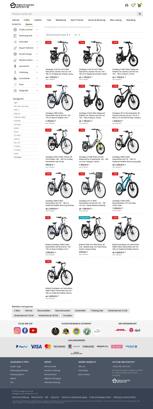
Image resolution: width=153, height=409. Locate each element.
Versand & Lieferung (52, 370)
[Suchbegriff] (73, 5)
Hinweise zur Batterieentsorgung (74, 397)
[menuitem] (127, 5)
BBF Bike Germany (21, 106)
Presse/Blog (83, 370)
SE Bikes (17, 146)
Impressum (55, 397)
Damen (74, 25)
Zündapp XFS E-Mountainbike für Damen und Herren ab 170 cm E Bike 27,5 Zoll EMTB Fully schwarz (126, 115)
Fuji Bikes (17, 124)
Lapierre (17, 139)
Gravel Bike (80, 310)
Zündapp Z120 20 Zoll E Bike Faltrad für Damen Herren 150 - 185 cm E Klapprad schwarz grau (59, 71)
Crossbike (67, 315)
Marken (28, 17)
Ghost (16, 131)
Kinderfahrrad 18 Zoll (48, 315)
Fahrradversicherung (52, 382)
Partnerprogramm (17, 374)
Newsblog (130, 12)
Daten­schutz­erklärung (20, 397)
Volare (16, 153)
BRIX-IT (17, 110)
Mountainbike (43, 310)
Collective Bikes (20, 117)
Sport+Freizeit (77, 12)
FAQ (12, 382)
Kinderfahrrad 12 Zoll (117, 310)
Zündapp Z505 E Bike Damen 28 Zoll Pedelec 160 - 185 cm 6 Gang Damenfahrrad (59, 159)
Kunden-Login (15, 366)
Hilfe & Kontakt (50, 366)
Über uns (81, 366)
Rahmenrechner (50, 374)
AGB (46, 397)
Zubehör (38, 12)
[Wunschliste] (133, 6)
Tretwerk (17, 150)
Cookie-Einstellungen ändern (100, 397)
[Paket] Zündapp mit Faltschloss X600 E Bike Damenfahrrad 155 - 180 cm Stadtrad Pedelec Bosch (126, 246)
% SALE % (16, 17)
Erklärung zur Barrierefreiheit (124, 397)
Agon (16, 102)
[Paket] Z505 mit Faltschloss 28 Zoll (93, 246)
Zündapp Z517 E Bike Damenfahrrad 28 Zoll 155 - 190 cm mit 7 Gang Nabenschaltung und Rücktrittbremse (92, 203)
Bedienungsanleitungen (19, 370)
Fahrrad (15, 12)
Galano (16, 128)
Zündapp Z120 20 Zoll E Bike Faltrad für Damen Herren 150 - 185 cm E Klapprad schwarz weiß (93, 71)
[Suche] (102, 5)
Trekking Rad (97, 310)
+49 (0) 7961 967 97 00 (121, 366)
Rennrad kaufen (62, 310)
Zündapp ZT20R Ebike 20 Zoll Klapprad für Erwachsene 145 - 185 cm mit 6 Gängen (93, 159)
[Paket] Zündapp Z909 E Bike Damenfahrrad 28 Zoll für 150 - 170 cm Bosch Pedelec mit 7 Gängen (58, 246)
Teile (49, 12)
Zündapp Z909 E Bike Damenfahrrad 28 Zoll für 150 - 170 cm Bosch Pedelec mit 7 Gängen (58, 115)
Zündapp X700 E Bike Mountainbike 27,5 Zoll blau (124, 202)
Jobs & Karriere (84, 374)
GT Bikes (17, 135)
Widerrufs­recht (37, 397)
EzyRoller (17, 120)
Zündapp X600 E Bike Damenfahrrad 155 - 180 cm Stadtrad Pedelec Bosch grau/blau (60, 203)
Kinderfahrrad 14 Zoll (23, 315)
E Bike (62, 25)
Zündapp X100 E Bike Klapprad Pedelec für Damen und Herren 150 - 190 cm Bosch (125, 71)
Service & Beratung (96, 12)
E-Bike (27, 12)
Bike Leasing (116, 12)
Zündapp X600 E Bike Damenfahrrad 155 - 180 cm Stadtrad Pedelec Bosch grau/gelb (126, 159)
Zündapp (17, 157)
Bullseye (17, 113)
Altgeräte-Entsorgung (52, 378)
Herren (85, 25)
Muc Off (17, 142)
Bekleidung (61, 12)
